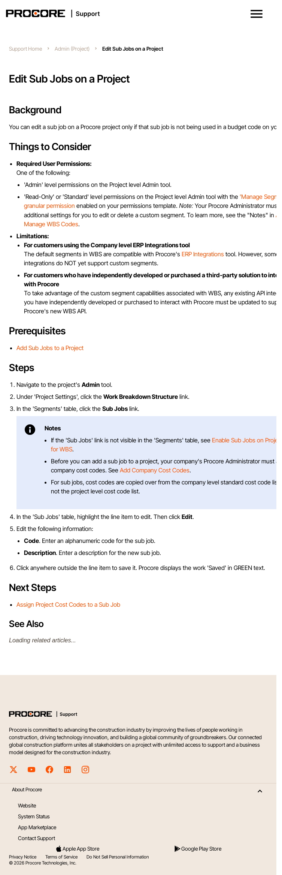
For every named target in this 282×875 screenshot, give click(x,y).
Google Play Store (197, 848)
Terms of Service (61, 857)
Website (27, 805)
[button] (256, 14)
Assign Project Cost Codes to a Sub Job (68, 604)
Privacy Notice (22, 857)
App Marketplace (37, 827)
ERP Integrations (203, 254)
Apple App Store (77, 848)
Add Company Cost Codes (154, 470)
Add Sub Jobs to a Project (50, 348)
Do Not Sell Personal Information (118, 857)
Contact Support (36, 838)
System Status (34, 816)
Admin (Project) (72, 48)
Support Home (25, 48)
